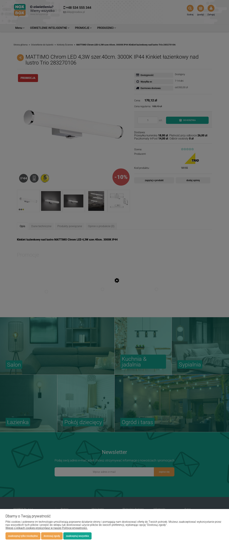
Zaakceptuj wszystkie (77, 536)
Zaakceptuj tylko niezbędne (23, 536)
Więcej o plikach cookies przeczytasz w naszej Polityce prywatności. (46, 528)
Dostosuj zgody (52, 536)
